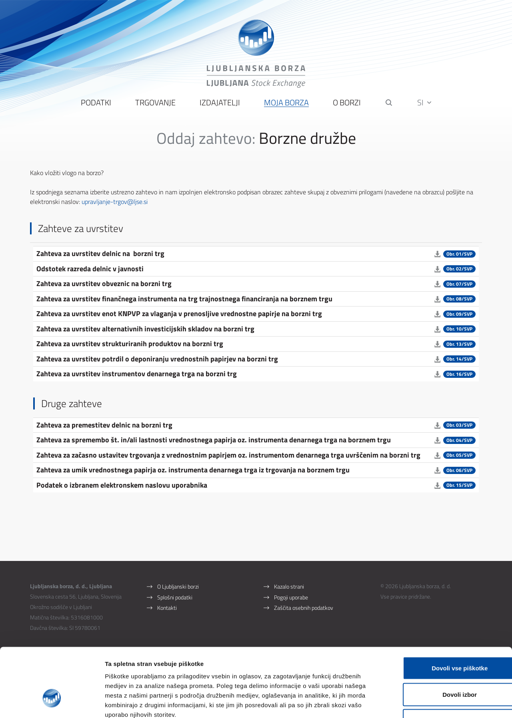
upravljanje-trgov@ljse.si (115, 203)
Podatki (96, 104)
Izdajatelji (220, 104)
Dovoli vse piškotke (445, 612)
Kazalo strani (289, 588)
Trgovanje (155, 104)
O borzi (347, 104)
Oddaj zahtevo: (205, 139)
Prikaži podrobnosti (417, 702)
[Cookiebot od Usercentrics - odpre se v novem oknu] (52, 702)
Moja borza (286, 104)
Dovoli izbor (445, 639)
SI (425, 104)
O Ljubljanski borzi (178, 588)
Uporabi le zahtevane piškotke (445, 665)
